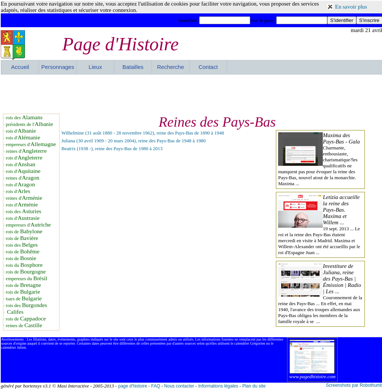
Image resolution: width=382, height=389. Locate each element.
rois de (24, 231)
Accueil (20, 67)
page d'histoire (132, 386)
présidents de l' (29, 124)
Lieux (95, 67)
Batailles (133, 67)
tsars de (24, 298)
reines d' (26, 151)
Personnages (57, 67)
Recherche (170, 67)
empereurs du (26, 278)
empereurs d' (31, 144)
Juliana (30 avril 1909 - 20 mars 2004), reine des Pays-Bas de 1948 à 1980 (133, 140)
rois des (24, 117)
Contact (208, 67)
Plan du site (254, 386)
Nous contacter (179, 386)
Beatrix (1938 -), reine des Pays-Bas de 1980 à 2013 (112, 148)
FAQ (155, 386)
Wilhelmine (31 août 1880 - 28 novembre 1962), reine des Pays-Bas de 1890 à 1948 (142, 133)
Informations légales (218, 386)
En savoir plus (351, 7)
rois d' (21, 131)
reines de (24, 325)
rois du (24, 265)
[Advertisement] (191, 93)
